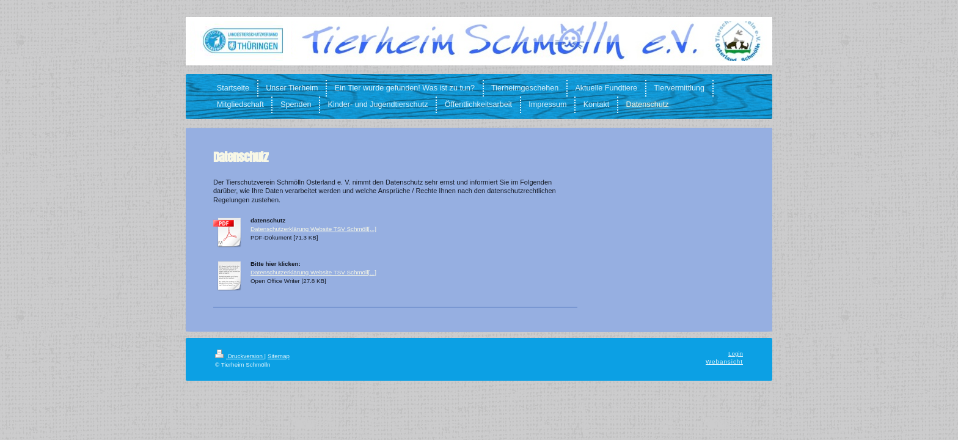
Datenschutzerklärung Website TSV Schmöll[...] (313, 229)
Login (735, 353)
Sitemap (279, 356)
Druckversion (240, 356)
